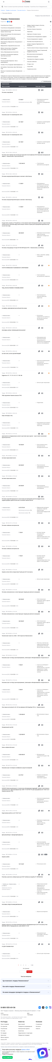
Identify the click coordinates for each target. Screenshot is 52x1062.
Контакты (38, 1026)
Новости (38, 1028)
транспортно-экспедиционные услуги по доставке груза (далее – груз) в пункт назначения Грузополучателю (24, 436)
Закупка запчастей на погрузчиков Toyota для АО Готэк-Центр (17, 572)
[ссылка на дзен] (43, 1007)
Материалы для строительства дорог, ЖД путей (43, 756)
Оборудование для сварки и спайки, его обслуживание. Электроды (43, 424)
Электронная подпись (24, 1028)
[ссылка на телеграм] (46, 1007)
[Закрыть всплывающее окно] (49, 1049)
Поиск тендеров (5, 1024)
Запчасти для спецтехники (43, 382)
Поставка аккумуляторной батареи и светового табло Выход (17, 176)
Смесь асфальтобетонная (8, 747)
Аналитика (21, 1030)
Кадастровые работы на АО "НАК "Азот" (11, 813)
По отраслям (4, 1026)
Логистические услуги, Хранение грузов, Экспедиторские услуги (42, 446)
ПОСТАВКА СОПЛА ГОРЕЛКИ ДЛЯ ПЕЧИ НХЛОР (13, 330)
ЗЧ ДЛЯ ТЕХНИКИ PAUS (8, 946)
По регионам (4, 1028)
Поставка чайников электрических (10, 525)
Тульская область (6, 101)
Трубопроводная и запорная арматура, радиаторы (42, 296)
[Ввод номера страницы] (23, 971)
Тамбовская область (7, 887)
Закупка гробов (5, 856)
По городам (3, 1033)
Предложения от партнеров (25, 1033)
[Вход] (48, 2)
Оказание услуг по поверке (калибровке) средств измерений (17, 767)
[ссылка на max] (50, 1007)
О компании (39, 1024)
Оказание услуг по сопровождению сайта (12, 114)
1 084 (32, 965)
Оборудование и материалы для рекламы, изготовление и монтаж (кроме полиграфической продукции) (43, 186)
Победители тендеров (23, 1035)
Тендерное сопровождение (25, 1026)
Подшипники (40, 402)
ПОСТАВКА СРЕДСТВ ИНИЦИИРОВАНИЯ (12, 904)
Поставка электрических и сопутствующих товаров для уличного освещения (21, 592)
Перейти (29, 971)
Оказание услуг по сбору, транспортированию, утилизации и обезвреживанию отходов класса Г (25, 657)
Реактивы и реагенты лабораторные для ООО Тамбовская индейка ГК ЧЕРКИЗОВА (22, 877)
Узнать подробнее (7, 1057)
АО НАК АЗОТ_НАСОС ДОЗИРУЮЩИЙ (11, 353)
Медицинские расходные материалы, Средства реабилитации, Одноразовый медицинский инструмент (43, 510)
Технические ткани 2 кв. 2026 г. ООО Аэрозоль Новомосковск (17, 635)
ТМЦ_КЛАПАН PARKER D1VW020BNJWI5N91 (13, 287)
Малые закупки (5, 1037)
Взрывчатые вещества (42, 911)
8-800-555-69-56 (8, 1008)
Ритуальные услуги (41, 863)
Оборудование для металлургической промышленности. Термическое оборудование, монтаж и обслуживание (43, 340)
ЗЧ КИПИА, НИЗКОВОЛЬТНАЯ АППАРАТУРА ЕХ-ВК (14, 308)
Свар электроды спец (7, 415)
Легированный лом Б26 (7, 727)
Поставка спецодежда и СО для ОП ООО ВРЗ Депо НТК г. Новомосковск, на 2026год (23, 247)
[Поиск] (2, 6)
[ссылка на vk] (40, 1007)
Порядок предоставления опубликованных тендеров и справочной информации (18, 1046)
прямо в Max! (26, 1049)
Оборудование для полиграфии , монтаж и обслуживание (42, 934)
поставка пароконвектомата (9, 458)
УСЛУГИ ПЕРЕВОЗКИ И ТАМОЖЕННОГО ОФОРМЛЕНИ (15, 267)
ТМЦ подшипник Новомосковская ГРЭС (12, 395)
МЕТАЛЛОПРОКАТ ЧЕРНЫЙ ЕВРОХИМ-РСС (12, 834)
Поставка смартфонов (7, 92)
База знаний (21, 1024)
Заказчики (3, 1035)
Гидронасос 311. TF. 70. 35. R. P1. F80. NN (12, 375)
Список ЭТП (4, 1039)
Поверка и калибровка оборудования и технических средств (42, 776)
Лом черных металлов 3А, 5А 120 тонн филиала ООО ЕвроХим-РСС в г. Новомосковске (23, 707)
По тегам (3, 1030)
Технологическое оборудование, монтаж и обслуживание (43, 466)
